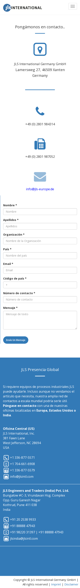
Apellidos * (11, 220)
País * (7, 249)
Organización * (14, 234)
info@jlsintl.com (21, 476)
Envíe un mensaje (15, 340)
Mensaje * (10, 308)
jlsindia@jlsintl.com (24, 538)
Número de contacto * (19, 293)
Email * (8, 264)
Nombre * (10, 205)
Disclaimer (71, 584)
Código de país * (15, 278)
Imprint (56, 584)
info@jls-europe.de (40, 189)
